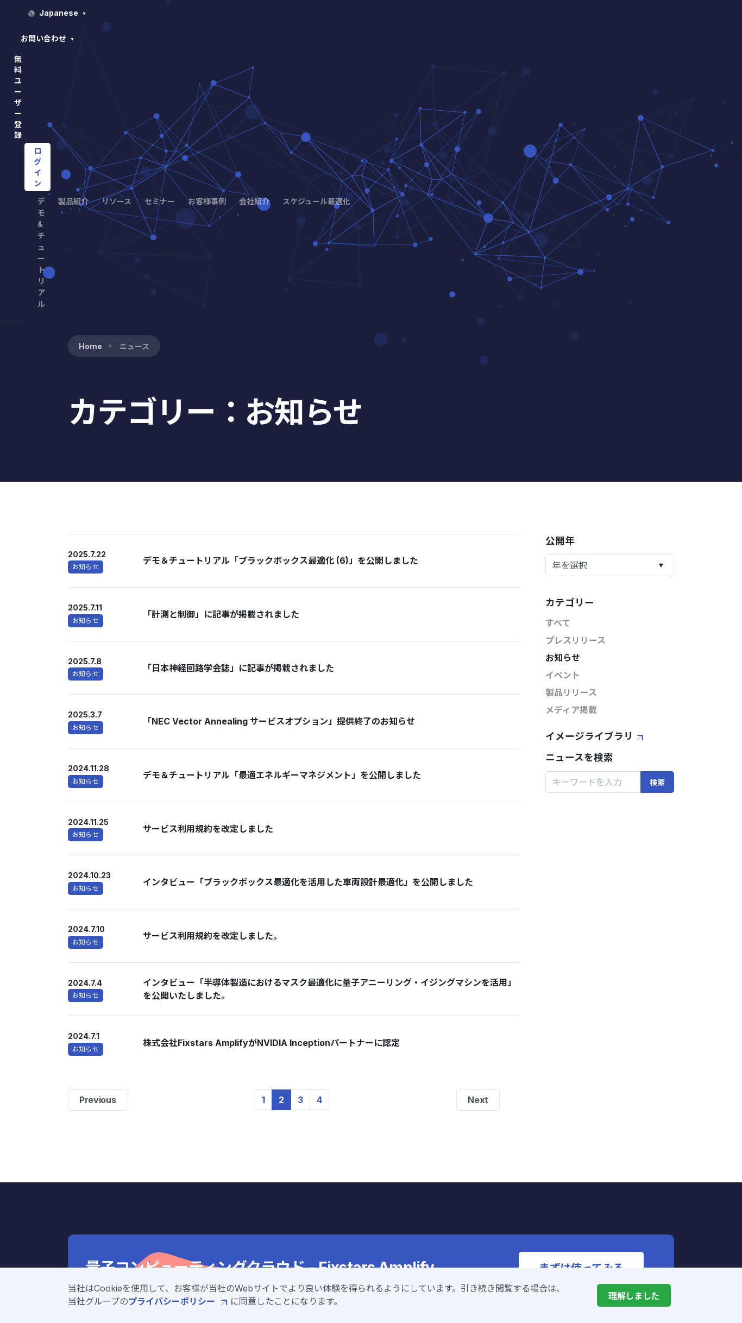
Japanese (426, 13)
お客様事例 (507, 37)
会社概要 (480, 1169)
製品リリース (571, 428)
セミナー (455, 37)
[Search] (593, 517)
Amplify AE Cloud (342, 1154)
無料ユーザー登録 (572, 12)
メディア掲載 (571, 445)
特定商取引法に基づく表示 (613, 1207)
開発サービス (331, 1189)
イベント (562, 411)
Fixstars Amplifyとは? (351, 1119)
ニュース (480, 1187)
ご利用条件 (583, 1190)
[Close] (634, 1295)
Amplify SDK (332, 1137)
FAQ (569, 1112)
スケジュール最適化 (629, 37)
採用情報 (480, 1204)
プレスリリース (575, 376)
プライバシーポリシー (179, 1301)
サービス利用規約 (596, 1154)
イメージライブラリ (595, 472)
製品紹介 (360, 37)
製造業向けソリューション (357, 1224)
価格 (314, 1206)
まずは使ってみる (581, 1003)
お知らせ (562, 393)
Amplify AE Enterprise (352, 1172)
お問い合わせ (504, 13)
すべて (557, 359)
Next (478, 835)
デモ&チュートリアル (288, 37)
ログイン (643, 12)
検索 (657, 517)
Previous (97, 835)
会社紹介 (559, 37)
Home (90, 81)
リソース (408, 37)
